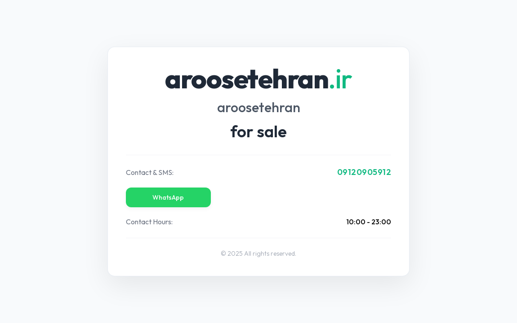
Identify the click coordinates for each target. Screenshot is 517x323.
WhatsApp (168, 197)
